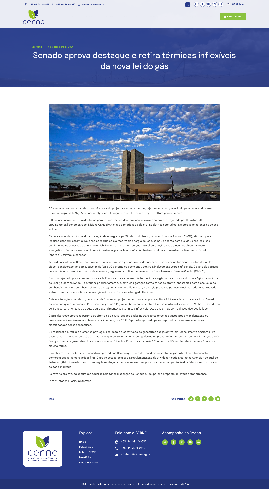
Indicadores (86, 447)
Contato (208, 17)
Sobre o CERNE (88, 453)
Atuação (97, 17)
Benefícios (114, 17)
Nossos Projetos (190, 17)
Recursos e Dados (136, 17)
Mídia (157, 17)
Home (83, 17)
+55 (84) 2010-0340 (63, 4)
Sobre (171, 17)
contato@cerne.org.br (91, 4)
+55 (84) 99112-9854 (37, 4)
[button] (187, 4)
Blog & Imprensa (89, 463)
